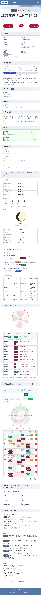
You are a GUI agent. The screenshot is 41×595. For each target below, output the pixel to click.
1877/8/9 (14, 249)
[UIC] (4, 2)
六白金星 (6, 402)
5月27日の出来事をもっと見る (20, 581)
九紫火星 (24, 402)
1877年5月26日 (8, 26)
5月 (9, 8)
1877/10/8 (19, 268)
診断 (26, 395)
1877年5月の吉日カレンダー (28, 122)
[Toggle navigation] (38, 2)
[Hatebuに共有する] (25, 590)
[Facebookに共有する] (15, 590)
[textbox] (19, 10)
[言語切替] (14, 2)
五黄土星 (30, 399)
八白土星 (18, 402)
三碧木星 (18, 399)
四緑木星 (24, 399)
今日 (21, 25)
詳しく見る (34, 479)
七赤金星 (12, 402)
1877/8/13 (25, 262)
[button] (20, 2)
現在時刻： (4, 29)
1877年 (4, 8)
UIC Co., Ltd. (19, 592)
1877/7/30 (20, 256)
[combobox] (19, 10)
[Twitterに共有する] (20, 590)
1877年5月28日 (34, 26)
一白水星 (6, 399)
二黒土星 (12, 399)
